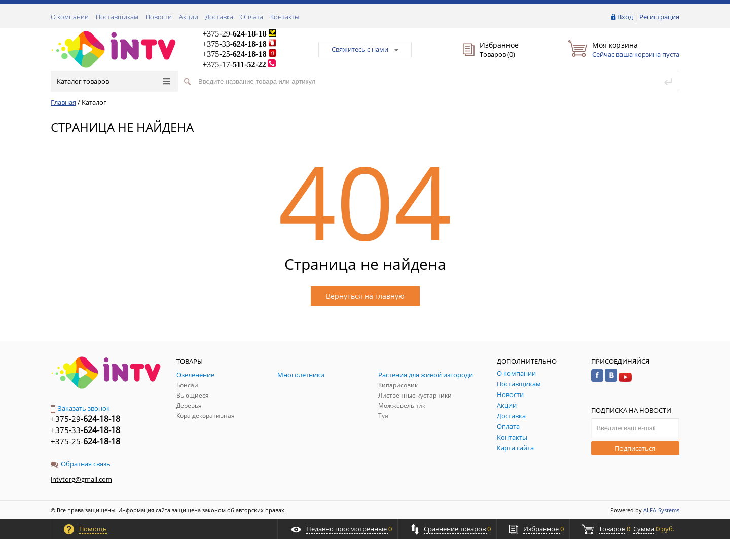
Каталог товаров (113, 81)
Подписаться (635, 448)
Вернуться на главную (365, 296)
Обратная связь (81, 464)
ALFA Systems (661, 510)
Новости (158, 16)
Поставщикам (117, 16)
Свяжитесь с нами (365, 49)
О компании (70, 16)
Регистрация (659, 16)
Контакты (284, 16)
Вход (625, 16)
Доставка (219, 16)
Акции (188, 16)
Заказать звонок (80, 408)
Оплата (251, 16)
